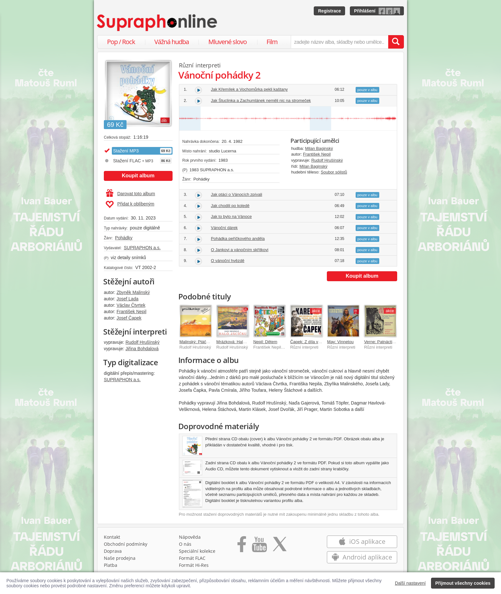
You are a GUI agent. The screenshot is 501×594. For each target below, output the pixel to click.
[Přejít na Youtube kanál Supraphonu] (259, 546)
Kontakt (112, 537)
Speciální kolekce (197, 551)
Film (272, 41)
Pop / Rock (121, 41)
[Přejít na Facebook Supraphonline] (242, 546)
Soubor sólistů (334, 172)
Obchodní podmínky (125, 544)
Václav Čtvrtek (131, 305)
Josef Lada (128, 298)
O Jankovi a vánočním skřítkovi (239, 249)
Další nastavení (410, 583)
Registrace (329, 10)
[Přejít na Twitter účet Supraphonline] (280, 546)
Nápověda (190, 537)
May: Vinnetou (340, 341)
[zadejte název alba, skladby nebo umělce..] (339, 42)
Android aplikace (362, 557)
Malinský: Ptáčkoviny (199, 341)
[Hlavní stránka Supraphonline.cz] (157, 22)
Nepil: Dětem (265, 341)
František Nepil (131, 311)
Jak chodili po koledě (230, 205)
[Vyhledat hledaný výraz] (396, 42)
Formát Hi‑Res (194, 565)
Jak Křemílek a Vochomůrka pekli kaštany (249, 89)
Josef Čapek (129, 317)
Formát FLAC (192, 558)
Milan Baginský (319, 148)
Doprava (113, 551)
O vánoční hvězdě (227, 260)
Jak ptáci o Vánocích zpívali (236, 194)
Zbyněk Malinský (133, 292)
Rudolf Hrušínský (143, 342)
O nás (185, 544)
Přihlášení (364, 10)
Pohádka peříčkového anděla (238, 238)
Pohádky (123, 237)
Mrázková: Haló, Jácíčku (239, 341)
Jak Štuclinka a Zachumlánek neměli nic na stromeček (261, 100)
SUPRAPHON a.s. (142, 247)
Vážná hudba (171, 41)
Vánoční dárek (224, 227)
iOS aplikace (361, 541)
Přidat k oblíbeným (129, 204)
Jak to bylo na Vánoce (231, 216)
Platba (110, 565)
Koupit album (138, 175)
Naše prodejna (119, 558)
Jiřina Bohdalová (142, 348)
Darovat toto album (130, 193)
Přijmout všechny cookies (462, 583)
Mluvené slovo (227, 41)
